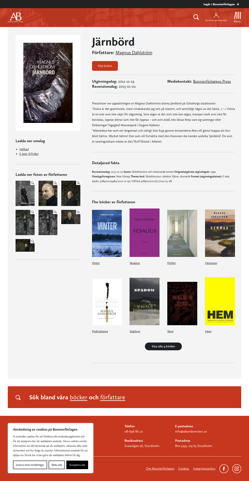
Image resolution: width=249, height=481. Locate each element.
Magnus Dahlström (134, 52)
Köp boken (105, 66)
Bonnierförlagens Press (212, 81)
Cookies (183, 468)
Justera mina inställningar (30, 464)
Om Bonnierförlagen (160, 468)
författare (112, 397)
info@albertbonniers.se (191, 431)
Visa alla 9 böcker (163, 346)
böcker (78, 397)
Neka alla (57, 464)
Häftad (24, 149)
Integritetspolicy (204, 468)
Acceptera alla (77, 464)
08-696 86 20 (133, 431)
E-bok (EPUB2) (29, 154)
